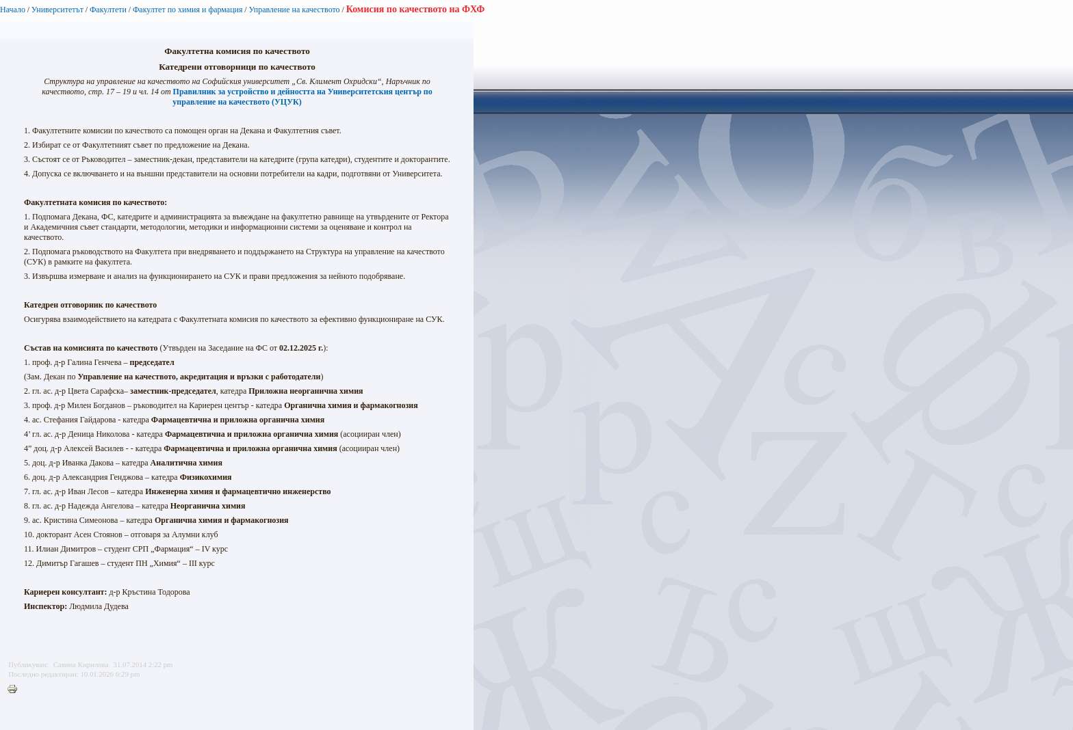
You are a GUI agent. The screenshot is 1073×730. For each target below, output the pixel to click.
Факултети (108, 9)
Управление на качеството (294, 9)
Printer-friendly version (16, 690)
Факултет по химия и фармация (188, 9)
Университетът (57, 9)
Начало (12, 9)
